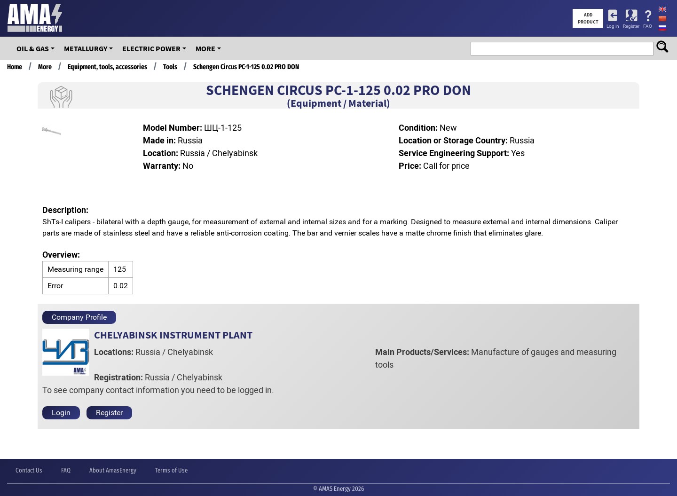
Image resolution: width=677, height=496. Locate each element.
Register (631, 26)
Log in (612, 26)
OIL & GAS (32, 48)
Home (14, 67)
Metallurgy (85, 48)
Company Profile (79, 317)
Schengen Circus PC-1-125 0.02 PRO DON (246, 67)
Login (61, 412)
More (205, 48)
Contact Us (29, 470)
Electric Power (151, 48)
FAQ (647, 26)
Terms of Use (171, 470)
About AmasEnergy (112, 470)
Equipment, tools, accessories (107, 67)
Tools (170, 67)
